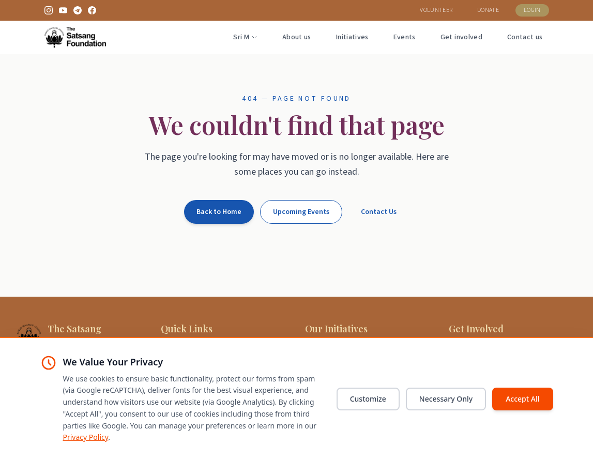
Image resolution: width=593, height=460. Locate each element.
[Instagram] (48, 10)
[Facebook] (92, 10)
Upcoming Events (301, 212)
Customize (368, 399)
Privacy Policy (86, 437)
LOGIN (532, 10)
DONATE (488, 10)
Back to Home (218, 212)
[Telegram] (77, 10)
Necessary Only (446, 399)
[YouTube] (63, 10)
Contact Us (379, 212)
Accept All (522, 399)
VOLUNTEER (436, 10)
